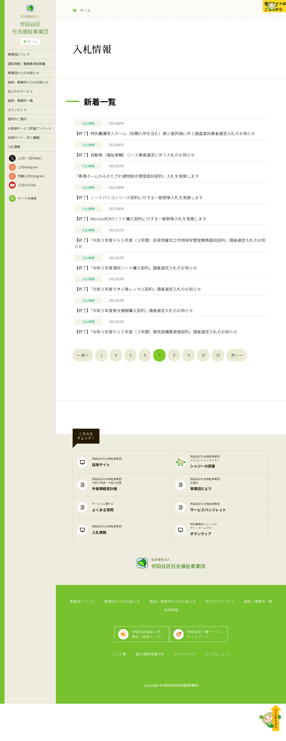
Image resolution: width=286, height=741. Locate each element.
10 (203, 387)
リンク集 (122, 690)
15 (218, 387)
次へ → (236, 387)
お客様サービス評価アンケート (29, 128)
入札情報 (14, 146)
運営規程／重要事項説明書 (26, 63)
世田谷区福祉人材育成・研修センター (146, 666)
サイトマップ (183, 690)
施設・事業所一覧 (20, 100)
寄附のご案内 (17, 119)
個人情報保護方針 (151, 690)
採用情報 (272, 635)
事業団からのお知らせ (23, 72)
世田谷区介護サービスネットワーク (208, 666)
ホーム (30, 41)
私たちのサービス (20, 91)
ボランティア (17, 109)
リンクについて (214, 690)
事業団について (19, 54)
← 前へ (82, 387)
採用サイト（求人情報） (25, 137)
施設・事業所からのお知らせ (28, 82)
